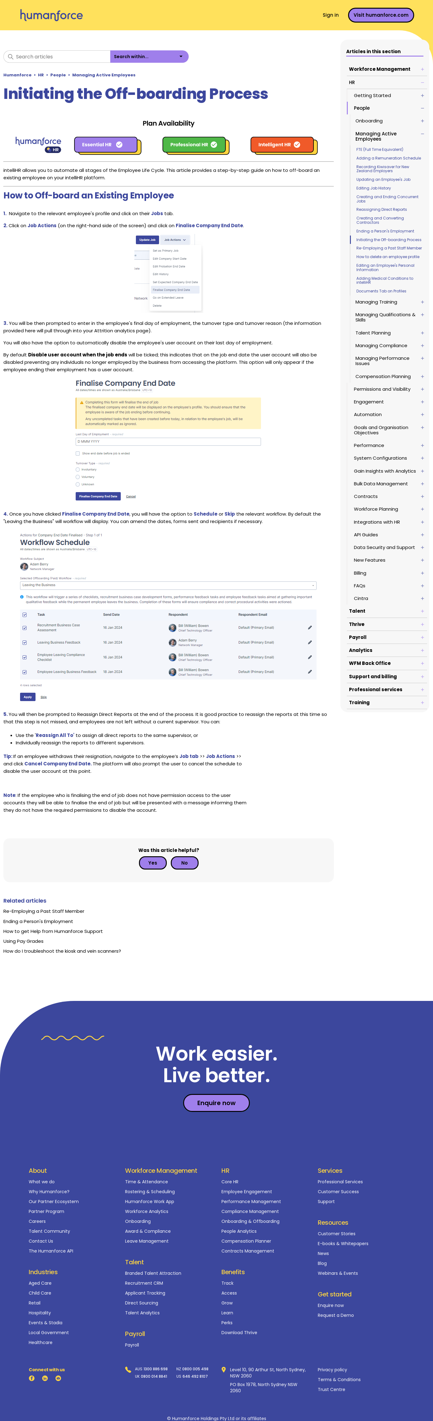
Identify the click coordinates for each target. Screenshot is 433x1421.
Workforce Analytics (146, 1211)
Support (326, 1201)
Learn (227, 1313)
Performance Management (251, 1201)
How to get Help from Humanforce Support (53, 931)
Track (227, 1283)
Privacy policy (332, 1370)
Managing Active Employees (104, 75)
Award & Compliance (148, 1231)
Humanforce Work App (149, 1201)
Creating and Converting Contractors (381, 220)
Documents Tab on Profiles (383, 291)
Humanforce (17, 75)
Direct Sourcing (141, 1303)
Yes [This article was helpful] (152, 863)
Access (229, 1293)
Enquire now (331, 1305)
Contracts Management (247, 1251)
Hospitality (40, 1313)
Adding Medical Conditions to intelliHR (386, 280)
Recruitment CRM (144, 1283)
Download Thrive (239, 1333)
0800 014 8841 (154, 1376)
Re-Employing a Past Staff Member (390, 248)
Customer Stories (336, 1234)
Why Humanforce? (49, 1192)
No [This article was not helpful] (184, 863)
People (58, 75)
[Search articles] (56, 56)
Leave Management (147, 1241)
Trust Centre (331, 1389)
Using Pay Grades (23, 941)
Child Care (40, 1293)
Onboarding (138, 1221)
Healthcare (41, 1342)
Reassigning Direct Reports (383, 209)
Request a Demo (336, 1315)
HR (41, 75)
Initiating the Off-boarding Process (390, 239)
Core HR (229, 1182)
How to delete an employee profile (389, 256)
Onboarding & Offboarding (250, 1221)
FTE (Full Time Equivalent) (381, 149)
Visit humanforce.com (381, 15)
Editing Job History (375, 188)
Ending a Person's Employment (386, 231)
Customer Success (338, 1192)
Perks (227, 1323)
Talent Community (49, 1231)
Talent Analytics (142, 1313)
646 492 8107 (195, 1376)
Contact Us (41, 1241)
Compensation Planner (246, 1241)
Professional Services (340, 1182)
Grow (227, 1303)
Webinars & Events (338, 1273)
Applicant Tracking (145, 1293)
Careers (37, 1221)
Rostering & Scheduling (150, 1192)
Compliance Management (250, 1211)
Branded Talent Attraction (153, 1273)
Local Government (49, 1333)
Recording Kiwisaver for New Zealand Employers (384, 169)
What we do (42, 1182)
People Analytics (239, 1231)
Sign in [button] (331, 15)
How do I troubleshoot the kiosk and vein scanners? (62, 951)
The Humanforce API (51, 1251)
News (323, 1253)
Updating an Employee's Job (385, 179)
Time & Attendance (146, 1182)
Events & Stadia (45, 1323)
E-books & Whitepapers (343, 1243)
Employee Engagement (246, 1192)
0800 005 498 (195, 1369)
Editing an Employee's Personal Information (387, 267)
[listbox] (149, 56)
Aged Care (40, 1283)
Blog (322, 1263)
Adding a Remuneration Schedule (390, 158)
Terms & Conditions (339, 1379)
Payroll (132, 1345)
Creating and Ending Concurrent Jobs (389, 199)
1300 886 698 (156, 1369)
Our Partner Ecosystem (54, 1201)
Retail (34, 1303)
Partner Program (46, 1211)
